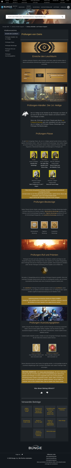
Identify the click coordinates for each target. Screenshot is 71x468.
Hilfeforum (36, 7)
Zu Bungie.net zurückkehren (51, 464)
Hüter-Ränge (62, 420)
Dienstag (29, 78)
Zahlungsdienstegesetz (51, 460)
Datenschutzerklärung (51, 458)
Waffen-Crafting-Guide (26, 410)
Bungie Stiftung (28, 7)
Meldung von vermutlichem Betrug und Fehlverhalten (38, 410)
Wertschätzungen (50, 431)
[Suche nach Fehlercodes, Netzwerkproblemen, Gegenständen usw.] (35, 17)
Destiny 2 (15, 7)
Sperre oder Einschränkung (47, 372)
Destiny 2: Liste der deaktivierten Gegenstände (50, 422)
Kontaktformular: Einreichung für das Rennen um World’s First (50, 411)
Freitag (29, 74)
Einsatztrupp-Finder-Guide (26, 421)
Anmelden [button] (63, 7)
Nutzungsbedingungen (51, 456)
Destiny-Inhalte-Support (18, 26)
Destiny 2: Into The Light (38, 421)
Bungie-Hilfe (6, 26)
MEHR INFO (39, 75)
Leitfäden (56, 7)
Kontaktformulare (46, 7)
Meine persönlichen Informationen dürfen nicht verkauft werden (51, 462)
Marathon (21, 7)
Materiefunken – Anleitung (62, 409)
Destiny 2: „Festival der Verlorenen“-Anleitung (38, 433)
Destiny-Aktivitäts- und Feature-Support (37, 26)
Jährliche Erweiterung (57, 77)
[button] (41, 393)
